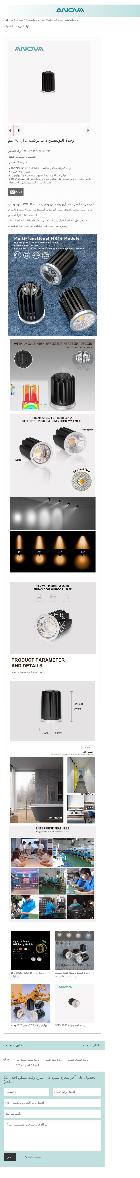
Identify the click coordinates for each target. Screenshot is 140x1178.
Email (16, 191)
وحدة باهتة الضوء (53, 1059)
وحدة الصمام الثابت (78, 1059)
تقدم (9, 1157)
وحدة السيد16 (32, 20)
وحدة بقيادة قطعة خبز (28, 1059)
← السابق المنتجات (13, 1045)
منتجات (19, 20)
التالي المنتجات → (92, 1045)
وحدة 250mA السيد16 (28, 1065)
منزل (9, 20)
